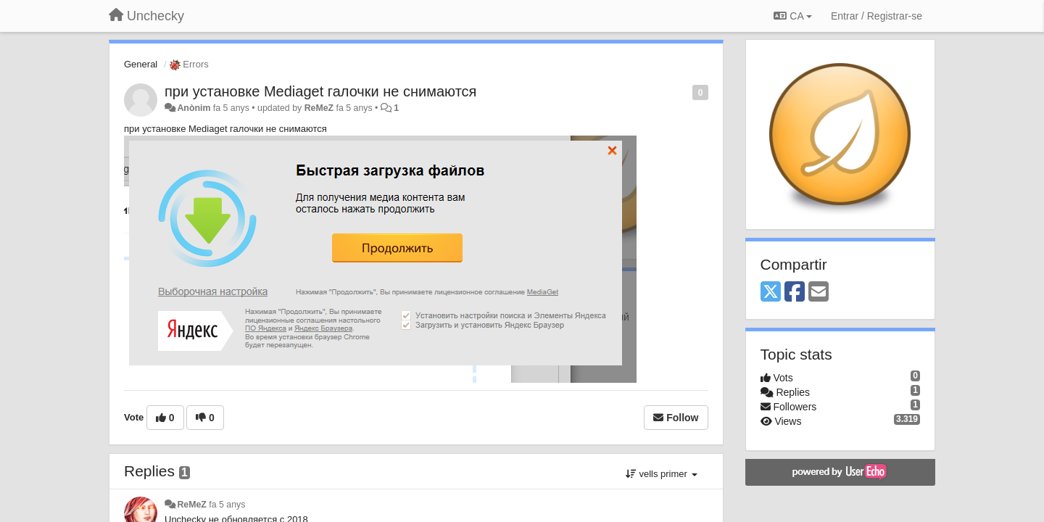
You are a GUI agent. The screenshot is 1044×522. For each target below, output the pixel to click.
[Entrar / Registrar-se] (876, 16)
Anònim (193, 108)
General (140, 64)
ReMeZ (319, 108)
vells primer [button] (661, 473)
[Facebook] (794, 292)
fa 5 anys (227, 505)
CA (792, 16)
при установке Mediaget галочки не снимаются (320, 91)
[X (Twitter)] (771, 292)
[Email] (818, 292)
